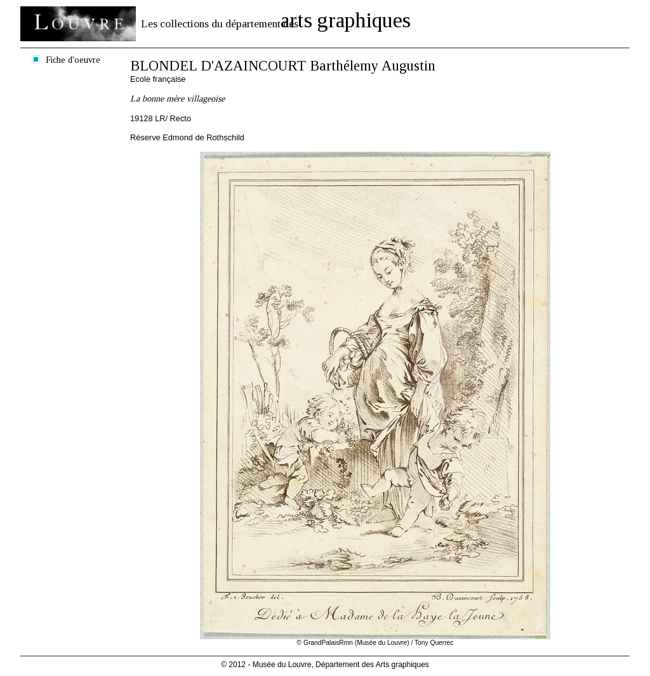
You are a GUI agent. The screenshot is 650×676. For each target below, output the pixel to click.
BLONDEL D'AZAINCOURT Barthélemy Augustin (282, 66)
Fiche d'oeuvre (73, 60)
